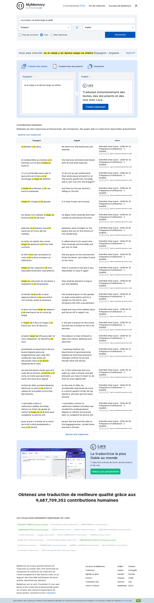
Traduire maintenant (95, 106)
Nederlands (122, 586)
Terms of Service (92, 586)
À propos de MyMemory (120, 6)
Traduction (89, 570)
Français (121, 578)
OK (138, 601)
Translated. (50, 593)
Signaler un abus (92, 574)
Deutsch (121, 582)
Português (132, 570)
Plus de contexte (28, 34)
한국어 (130, 586)
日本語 (130, 578)
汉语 (130, 582)
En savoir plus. (127, 600)
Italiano (121, 570)
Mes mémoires (58, 34)
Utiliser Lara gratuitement (105, 471)
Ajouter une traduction (29, 135)
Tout (44, 34)
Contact (88, 578)
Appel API (130, 53)
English (120, 566)
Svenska (131, 566)
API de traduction (97, 6)
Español (121, 574)
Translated (92, 582)
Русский (131, 574)
